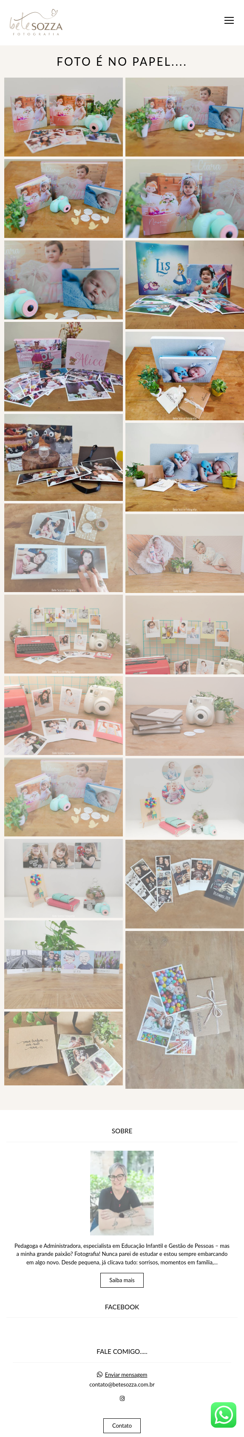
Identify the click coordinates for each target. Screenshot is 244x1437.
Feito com (122, 1430)
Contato (122, 1398)
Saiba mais (122, 1253)
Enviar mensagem (126, 1348)
